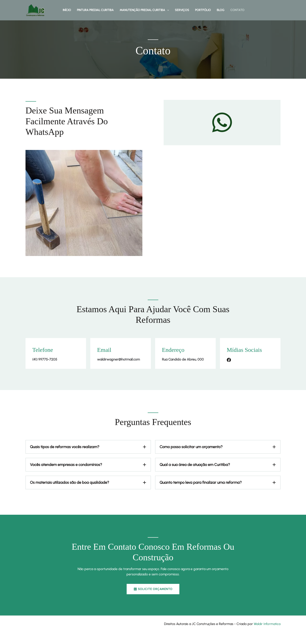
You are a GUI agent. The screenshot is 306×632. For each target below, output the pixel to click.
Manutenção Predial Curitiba (144, 10)
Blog (220, 10)
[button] (167, 10)
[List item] (229, 360)
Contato (237, 10)
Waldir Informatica (266, 624)
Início (67, 10)
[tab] (88, 447)
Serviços (182, 10)
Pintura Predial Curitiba (95, 10)
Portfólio (203, 10)
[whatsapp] (222, 122)
